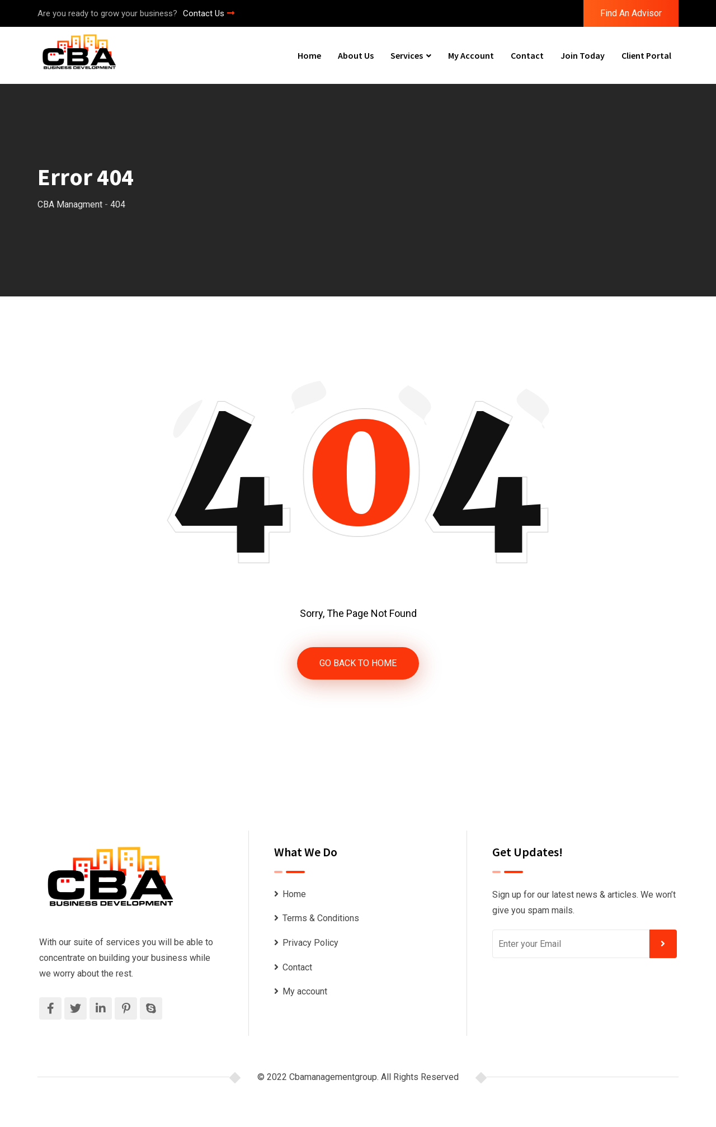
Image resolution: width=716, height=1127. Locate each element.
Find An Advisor (631, 13)
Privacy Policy (310, 942)
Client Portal (646, 55)
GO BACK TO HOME (358, 663)
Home (309, 55)
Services (406, 55)
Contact (527, 55)
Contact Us (208, 13)
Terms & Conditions (320, 918)
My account (471, 55)
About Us (356, 55)
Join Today (582, 55)
